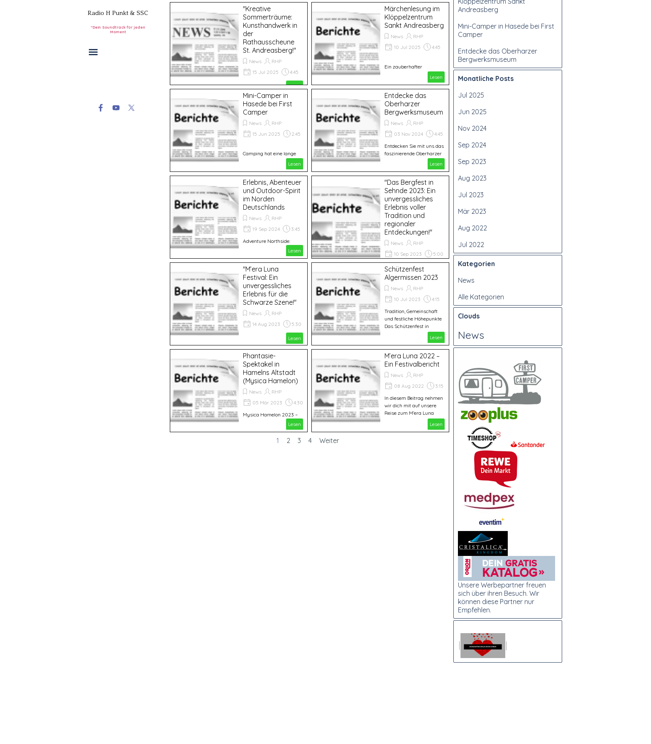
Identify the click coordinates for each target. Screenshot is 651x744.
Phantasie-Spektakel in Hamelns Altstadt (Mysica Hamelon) (270, 368)
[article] (239, 43)
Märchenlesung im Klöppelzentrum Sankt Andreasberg (414, 17)
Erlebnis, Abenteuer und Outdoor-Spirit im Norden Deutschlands (272, 194)
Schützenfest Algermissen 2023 (411, 273)
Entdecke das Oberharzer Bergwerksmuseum (413, 103)
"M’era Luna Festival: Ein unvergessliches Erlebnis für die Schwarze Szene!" (269, 285)
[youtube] (116, 107)
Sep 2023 (472, 239)
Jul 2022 (471, 322)
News (255, 61)
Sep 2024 (472, 222)
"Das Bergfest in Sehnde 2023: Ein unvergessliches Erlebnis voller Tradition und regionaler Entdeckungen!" (410, 207)
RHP (276, 61)
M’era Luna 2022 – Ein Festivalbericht (412, 360)
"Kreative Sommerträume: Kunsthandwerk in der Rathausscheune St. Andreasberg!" (497, 41)
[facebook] (100, 107)
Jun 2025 (472, 189)
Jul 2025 (471, 173)
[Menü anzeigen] (93, 52)
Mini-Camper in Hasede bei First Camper (267, 103)
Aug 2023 (472, 256)
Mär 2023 (472, 289)
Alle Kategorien (481, 374)
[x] (131, 107)
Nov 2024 (472, 206)
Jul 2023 (471, 272)
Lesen (436, 77)
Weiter (329, 440)
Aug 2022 (472, 305)
